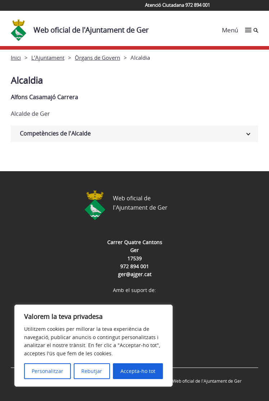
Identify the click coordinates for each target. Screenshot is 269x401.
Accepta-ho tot (137, 371)
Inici (16, 57)
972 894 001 (134, 266)
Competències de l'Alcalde (55, 133)
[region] (93, 346)
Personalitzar (47, 371)
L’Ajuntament (47, 57)
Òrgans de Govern (97, 57)
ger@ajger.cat (134, 274)
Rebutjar (91, 371)
